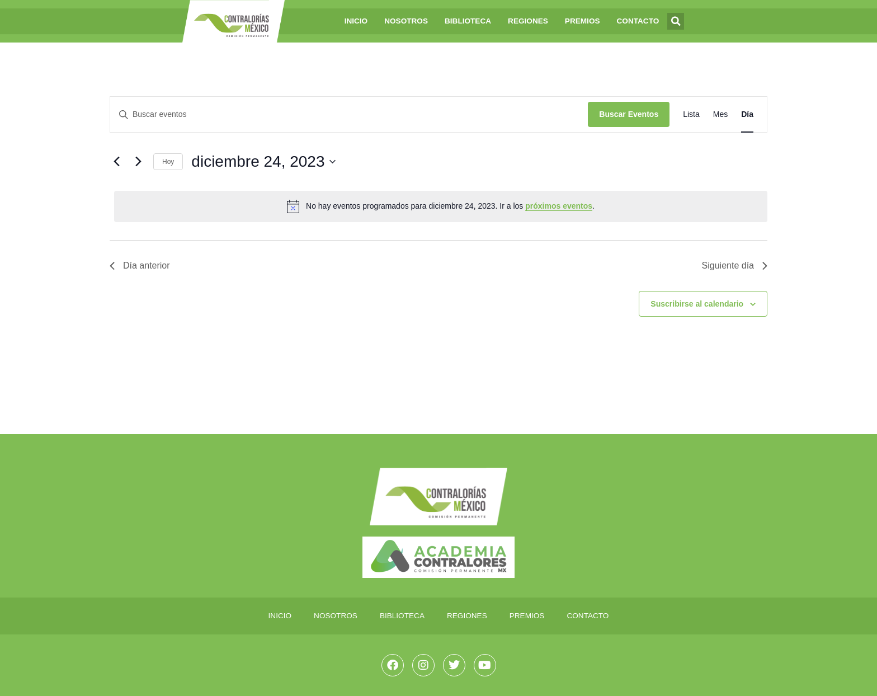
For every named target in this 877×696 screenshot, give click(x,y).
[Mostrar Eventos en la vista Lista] (691, 114)
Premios (582, 21)
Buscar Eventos (628, 114)
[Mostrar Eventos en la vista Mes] (720, 114)
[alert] (440, 206)
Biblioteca (468, 21)
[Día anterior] (116, 161)
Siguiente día (734, 265)
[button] (675, 21)
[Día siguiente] (138, 161)
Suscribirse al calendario (696, 303)
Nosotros (406, 21)
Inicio (356, 21)
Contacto (638, 21)
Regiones (528, 21)
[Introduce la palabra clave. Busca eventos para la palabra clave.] (349, 114)
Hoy (168, 162)
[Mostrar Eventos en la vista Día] (747, 114)
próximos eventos (558, 205)
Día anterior (140, 265)
